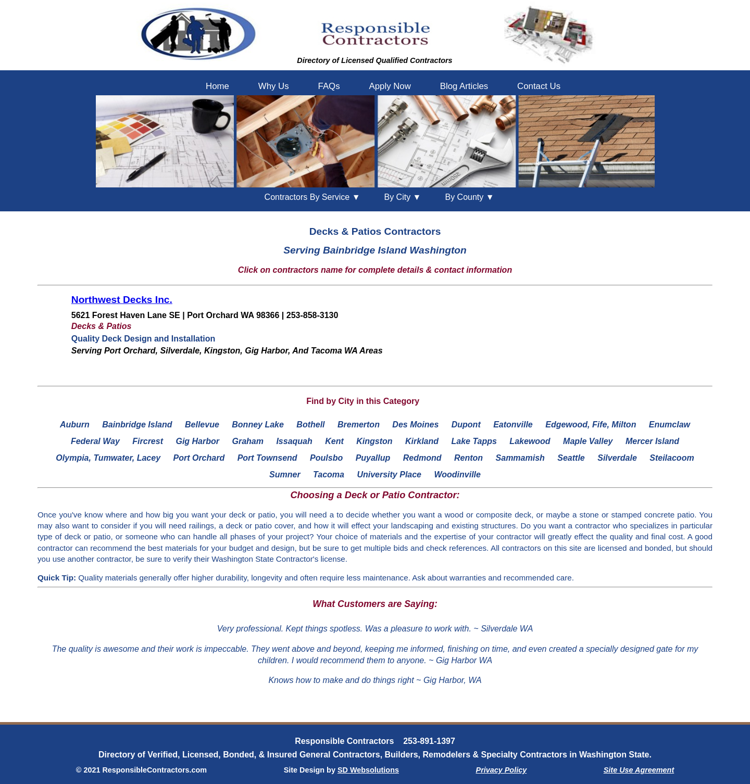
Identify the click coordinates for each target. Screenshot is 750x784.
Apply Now (390, 86)
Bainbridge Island (137, 424)
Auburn (75, 424)
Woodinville (457, 474)
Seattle (570, 457)
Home (217, 86)
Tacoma (328, 474)
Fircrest (147, 441)
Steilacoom (671, 457)
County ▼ (469, 197)
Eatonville (513, 424)
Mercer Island (652, 441)
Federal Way (95, 441)
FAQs (329, 86)
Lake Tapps (473, 441)
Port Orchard (199, 457)
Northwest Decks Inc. (121, 299)
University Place (389, 474)
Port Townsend (267, 457)
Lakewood (529, 441)
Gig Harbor (197, 441)
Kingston (374, 441)
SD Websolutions (368, 770)
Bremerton (359, 424)
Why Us (273, 86)
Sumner (285, 474)
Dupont (466, 424)
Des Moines (415, 424)
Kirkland (422, 441)
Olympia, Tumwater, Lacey (108, 457)
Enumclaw (669, 424)
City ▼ (402, 197)
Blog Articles (464, 86)
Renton (468, 457)
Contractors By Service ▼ (312, 197)
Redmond (422, 457)
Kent (334, 441)
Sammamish (520, 457)
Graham (247, 441)
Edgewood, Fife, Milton (590, 424)
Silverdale (617, 457)
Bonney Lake (258, 424)
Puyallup (373, 457)
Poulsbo (326, 457)
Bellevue (202, 424)
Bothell (310, 424)
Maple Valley (587, 441)
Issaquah (294, 441)
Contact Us (538, 86)
